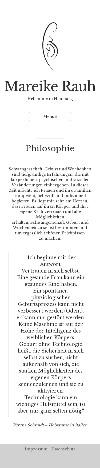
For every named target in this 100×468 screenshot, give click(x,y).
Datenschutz (63, 449)
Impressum (36, 449)
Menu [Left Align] (50, 116)
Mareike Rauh (50, 86)
